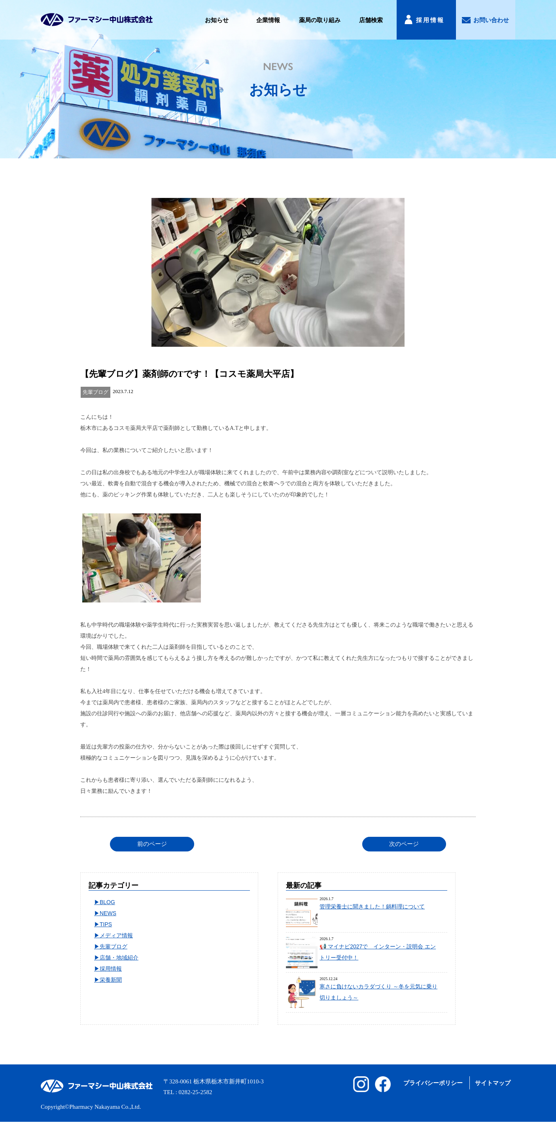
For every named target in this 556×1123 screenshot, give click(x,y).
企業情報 (268, 20)
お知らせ (217, 20)
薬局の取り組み (319, 20)
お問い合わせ (491, 20)
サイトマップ (493, 1083)
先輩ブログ (113, 946)
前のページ (152, 844)
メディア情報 (116, 935)
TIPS (106, 924)
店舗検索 (371, 20)
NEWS (108, 913)
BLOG (107, 902)
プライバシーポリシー (433, 1083)
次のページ (404, 844)
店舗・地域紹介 (119, 957)
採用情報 (430, 20)
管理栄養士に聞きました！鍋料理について (372, 906)
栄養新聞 (111, 980)
